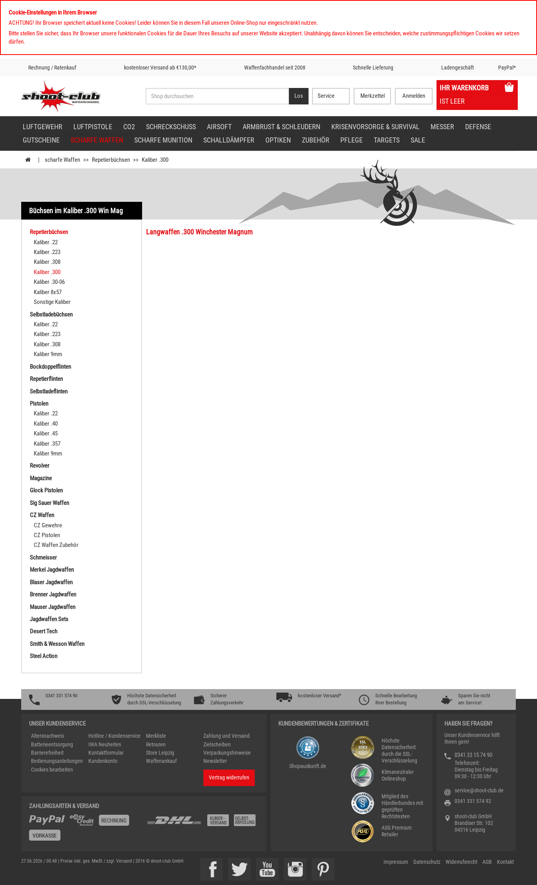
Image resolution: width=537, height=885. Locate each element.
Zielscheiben (217, 744)
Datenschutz (426, 862)
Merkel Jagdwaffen (52, 569)
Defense (478, 127)
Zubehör (315, 140)
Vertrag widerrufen (229, 777)
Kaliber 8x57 (48, 292)
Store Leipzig (160, 753)
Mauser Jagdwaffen (52, 607)
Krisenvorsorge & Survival (375, 127)
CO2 (129, 127)
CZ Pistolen (47, 535)
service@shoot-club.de (479, 790)
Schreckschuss (171, 127)
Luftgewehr (42, 127)
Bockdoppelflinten (50, 366)
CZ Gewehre (48, 525)
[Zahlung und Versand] (202, 823)
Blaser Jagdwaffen (51, 582)
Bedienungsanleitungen (57, 761)
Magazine (41, 478)
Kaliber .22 (46, 242)
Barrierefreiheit (47, 753)
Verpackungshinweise (227, 753)
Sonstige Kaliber (52, 301)
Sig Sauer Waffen (49, 502)
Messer (442, 127)
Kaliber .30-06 (49, 281)
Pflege (351, 140)
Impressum (396, 862)
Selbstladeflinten (49, 391)
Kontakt (505, 862)
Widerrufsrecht (461, 862)
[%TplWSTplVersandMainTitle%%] (85, 830)
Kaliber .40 (46, 423)
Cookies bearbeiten (52, 769)
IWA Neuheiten (104, 744)
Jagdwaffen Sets (49, 619)
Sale (418, 140)
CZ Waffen (42, 515)
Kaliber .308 (47, 261)
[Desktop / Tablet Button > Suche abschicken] (299, 96)
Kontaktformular (106, 753)
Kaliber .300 (47, 272)
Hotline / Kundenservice (114, 736)
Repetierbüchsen (49, 232)
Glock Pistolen (46, 490)
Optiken (278, 140)
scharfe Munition (163, 140)
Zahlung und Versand (226, 736)
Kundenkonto (102, 761)
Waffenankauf (161, 761)
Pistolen (39, 403)
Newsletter (215, 761)
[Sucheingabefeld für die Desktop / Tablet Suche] (217, 96)
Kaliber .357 (47, 443)
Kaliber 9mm (48, 354)
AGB (487, 862)
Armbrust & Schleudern (281, 127)
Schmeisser (43, 557)
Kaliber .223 (47, 252)
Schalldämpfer (228, 140)
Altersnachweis (47, 736)
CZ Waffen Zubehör (56, 545)
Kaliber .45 (46, 433)
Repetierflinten (46, 378)
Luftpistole (92, 127)
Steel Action (43, 656)
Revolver (39, 465)
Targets (387, 140)
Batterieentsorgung (52, 744)
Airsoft (219, 127)
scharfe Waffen (97, 140)
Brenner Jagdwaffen (53, 594)
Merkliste (156, 736)
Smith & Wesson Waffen (57, 643)
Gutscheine (41, 140)
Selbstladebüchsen (51, 314)
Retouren (156, 744)
